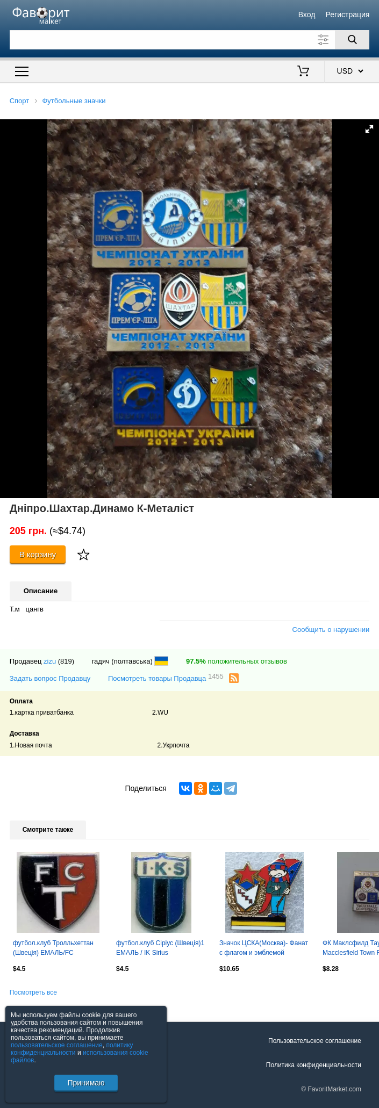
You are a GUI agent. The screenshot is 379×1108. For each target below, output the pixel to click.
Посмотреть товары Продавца (166, 677)
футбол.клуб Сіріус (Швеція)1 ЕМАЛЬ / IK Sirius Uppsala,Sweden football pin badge (160, 949)
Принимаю (85, 1082)
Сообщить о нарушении (331, 629)
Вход (307, 14)
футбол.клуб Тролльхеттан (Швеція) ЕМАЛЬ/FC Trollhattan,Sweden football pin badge (57, 949)
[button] (369, 129)
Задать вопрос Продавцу (50, 678)
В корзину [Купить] (37, 554)
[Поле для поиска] (190, 39)
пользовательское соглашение (57, 1045)
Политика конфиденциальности (313, 1065)
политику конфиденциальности (72, 1048)
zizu (50, 661)
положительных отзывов (236, 661)
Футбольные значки (73, 101)
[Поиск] (352, 39)
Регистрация (348, 14)
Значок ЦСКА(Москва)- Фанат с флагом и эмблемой (263, 947)
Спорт (20, 101)
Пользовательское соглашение (314, 1041)
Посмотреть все (33, 992)
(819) (66, 661)
